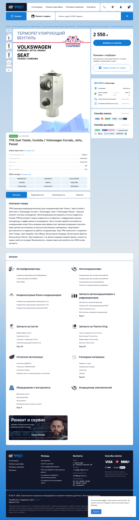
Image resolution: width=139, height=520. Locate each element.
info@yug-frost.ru (80, 476)
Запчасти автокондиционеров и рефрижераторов (26, 26)
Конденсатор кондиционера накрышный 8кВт (32, 308)
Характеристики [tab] (37, 195)
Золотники (83, 370)
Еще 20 (20, 346)
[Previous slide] (9, 30)
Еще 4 (19, 407)
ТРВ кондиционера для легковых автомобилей (124, 26)
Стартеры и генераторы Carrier (27, 339)
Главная (8, 26)
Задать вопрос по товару (112, 67)
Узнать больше (38, 434)
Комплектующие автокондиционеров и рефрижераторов (58, 26)
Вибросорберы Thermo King (88, 339)
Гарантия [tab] (79, 195)
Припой (81, 373)
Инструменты (21, 401)
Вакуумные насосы (23, 394)
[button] (51, 80)
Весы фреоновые (22, 397)
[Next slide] (9, 70)
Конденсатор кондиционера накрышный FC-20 (33, 305)
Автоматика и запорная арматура (90, 302)
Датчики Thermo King (86, 343)
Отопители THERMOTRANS (26, 367)
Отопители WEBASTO (24, 363)
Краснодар (110, 83)
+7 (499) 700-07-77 (80, 470)
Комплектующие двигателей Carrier (29, 343)
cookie (104, 500)
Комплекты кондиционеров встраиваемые (93, 285)
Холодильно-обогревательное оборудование (32, 275)
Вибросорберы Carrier (24, 333)
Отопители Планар (23, 370)
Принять (96, 512)
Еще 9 (82, 377)
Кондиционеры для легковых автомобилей (93, 275)
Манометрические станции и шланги (29, 404)
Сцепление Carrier (23, 336)
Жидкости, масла (85, 363)
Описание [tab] (16, 195)
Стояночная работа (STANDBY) (27, 278)
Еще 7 (82, 316)
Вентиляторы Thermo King (88, 336)
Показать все (30, 151)
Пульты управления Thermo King (90, 333)
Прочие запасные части (87, 309)
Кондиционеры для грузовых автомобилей (93, 278)
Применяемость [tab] (58, 195)
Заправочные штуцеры (87, 367)
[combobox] (88, 16)
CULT (38, 500)
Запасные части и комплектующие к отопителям (33, 373)
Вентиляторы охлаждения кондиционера (93, 312)
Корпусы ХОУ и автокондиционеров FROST (93, 306)
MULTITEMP (21, 282)
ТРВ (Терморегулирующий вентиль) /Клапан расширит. (92, 26)
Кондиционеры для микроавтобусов (91, 282)
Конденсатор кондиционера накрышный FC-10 (33, 301)
